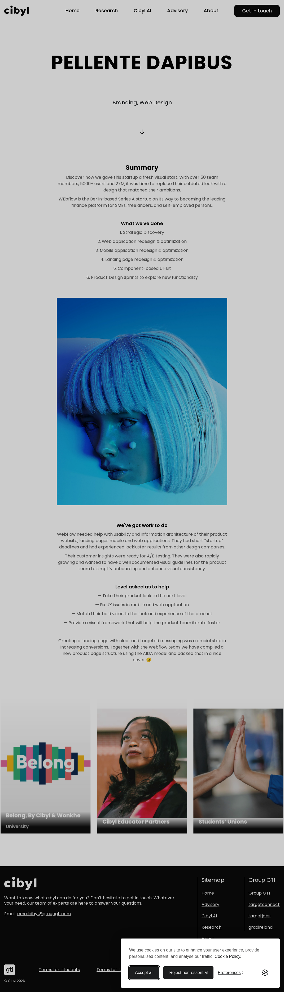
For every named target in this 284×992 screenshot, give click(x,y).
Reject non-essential (188, 972)
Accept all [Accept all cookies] (144, 972)
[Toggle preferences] (231, 972)
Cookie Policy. (228, 956)
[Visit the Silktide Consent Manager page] (265, 972)
